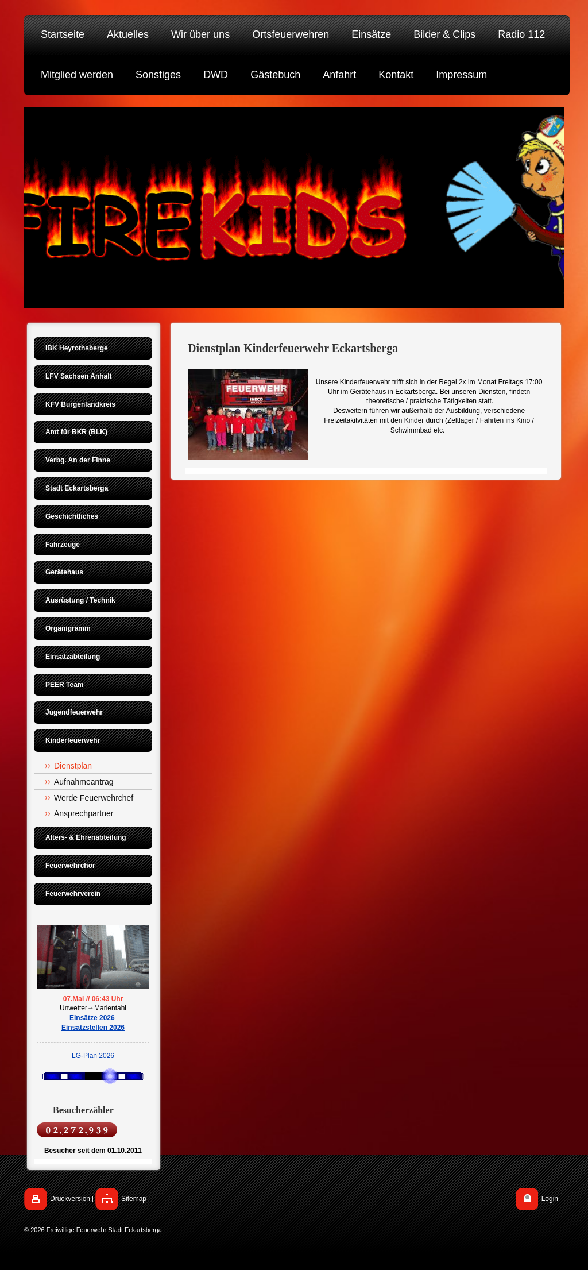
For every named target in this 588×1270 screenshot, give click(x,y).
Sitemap (133, 1199)
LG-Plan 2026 (93, 1056)
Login (549, 1199)
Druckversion (70, 1199)
